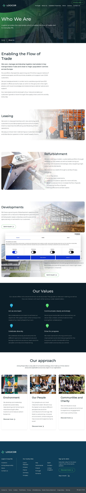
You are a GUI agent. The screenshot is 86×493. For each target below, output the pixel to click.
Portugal (38, 471)
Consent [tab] (17, 237)
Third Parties (22, 490)
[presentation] (69, 476)
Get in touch (8, 227)
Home (3, 40)
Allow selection (43, 257)
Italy (36, 462)
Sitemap (68, 490)
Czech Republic (25, 463)
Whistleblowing (36, 490)
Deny (18, 257)
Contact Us (4, 490)
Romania (38, 473)
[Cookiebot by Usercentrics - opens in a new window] (72, 234)
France (25, 470)
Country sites (78, 2)
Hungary (25, 475)
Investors (4, 462)
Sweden (49, 465)
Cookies (15, 490)
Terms (10, 490)
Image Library (60, 490)
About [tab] (68, 237)
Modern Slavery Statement (49, 490)
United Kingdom (50, 469)
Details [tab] (43, 237)
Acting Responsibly (7, 465)
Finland (25, 467)
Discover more (8, 419)
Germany (25, 472)
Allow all (67, 257)
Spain (49, 462)
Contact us (4, 471)
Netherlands (39, 465)
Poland (37, 468)
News (3, 468)
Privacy (29, 490)
